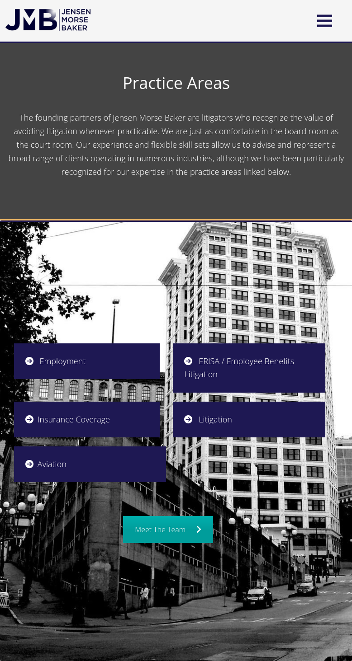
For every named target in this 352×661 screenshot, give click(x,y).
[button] (324, 20)
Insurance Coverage (67, 419)
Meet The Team (168, 529)
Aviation (46, 464)
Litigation (208, 419)
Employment (55, 361)
